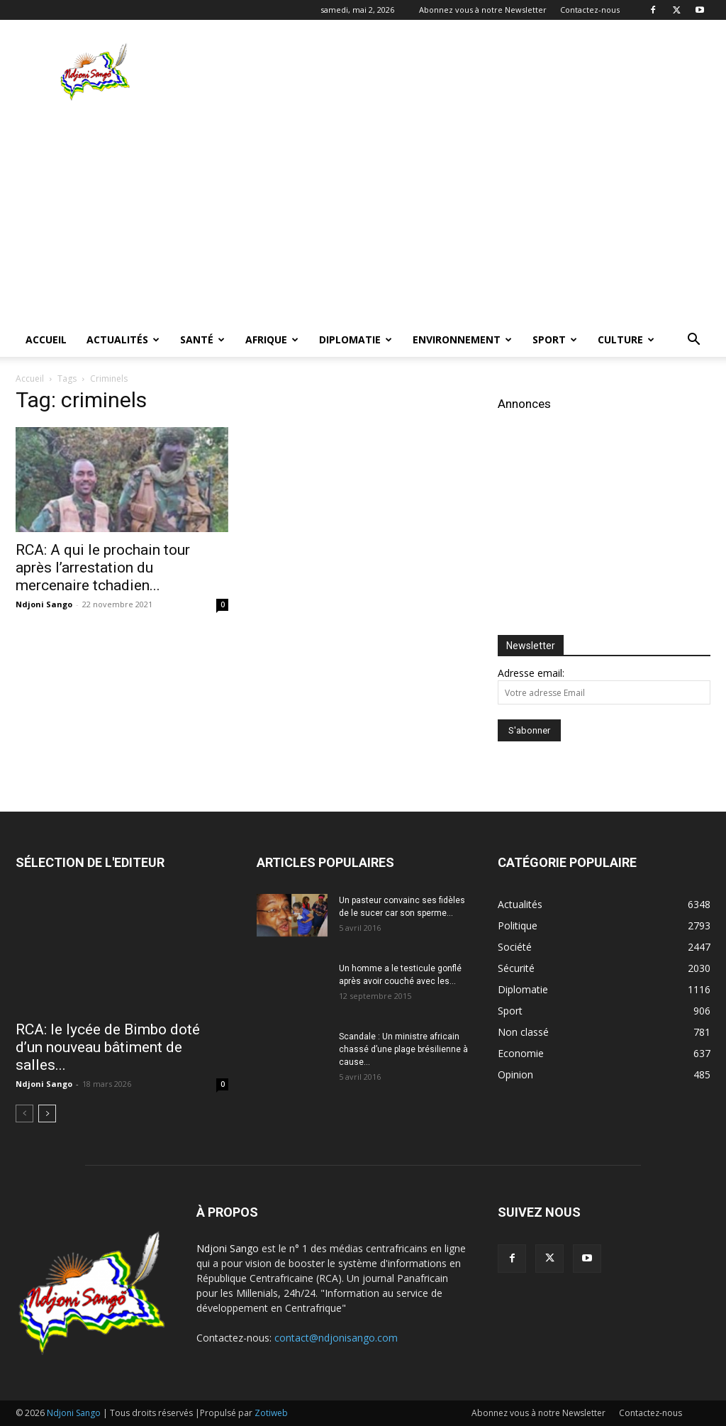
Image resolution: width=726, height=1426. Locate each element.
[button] (693, 341)
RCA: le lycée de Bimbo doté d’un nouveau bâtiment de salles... (108, 1047)
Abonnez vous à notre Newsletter (483, 9)
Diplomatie (355, 339)
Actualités (123, 339)
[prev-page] (24, 1113)
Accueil (46, 339)
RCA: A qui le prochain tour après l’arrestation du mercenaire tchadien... (103, 567)
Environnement (462, 339)
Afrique (271, 339)
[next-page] (47, 1113)
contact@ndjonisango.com (336, 1337)
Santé (202, 339)
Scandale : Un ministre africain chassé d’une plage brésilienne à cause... (403, 1049)
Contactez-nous (590, 9)
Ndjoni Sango (44, 604)
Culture (626, 339)
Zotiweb (271, 1413)
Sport (554, 339)
